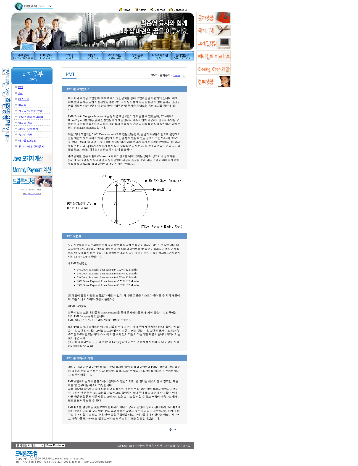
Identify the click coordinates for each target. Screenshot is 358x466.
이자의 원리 (25, 122)
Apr (20, 93)
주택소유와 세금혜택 (31, 116)
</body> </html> (0, 465)
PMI (20, 87)
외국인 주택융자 (28, 128)
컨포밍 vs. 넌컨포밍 (30, 111)
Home (177, 75)
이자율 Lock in (27, 140)
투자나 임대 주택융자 (31, 146)
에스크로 (23, 99)
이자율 (22, 105)
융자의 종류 (25, 134)
